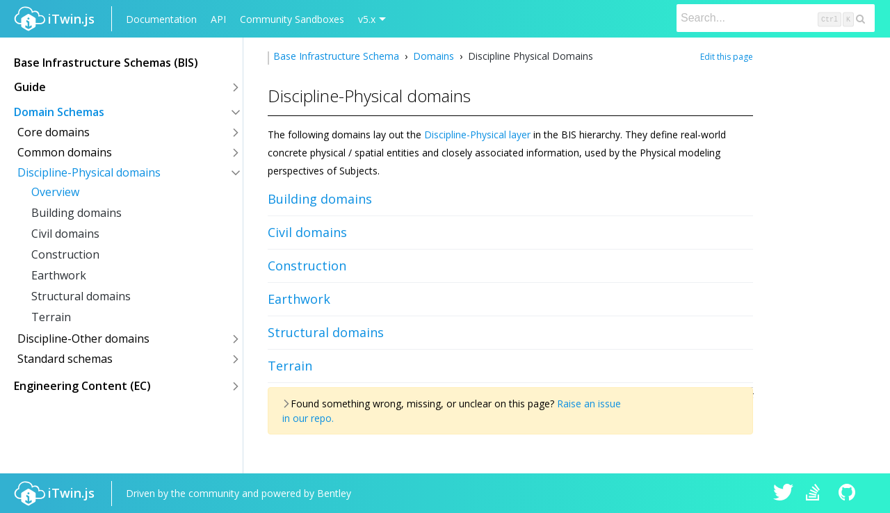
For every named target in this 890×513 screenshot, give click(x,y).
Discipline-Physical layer (477, 134)
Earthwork (58, 275)
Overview (55, 192)
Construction (65, 254)
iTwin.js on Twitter (783, 493)
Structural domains (81, 296)
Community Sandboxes (292, 19)
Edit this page (726, 57)
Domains (433, 56)
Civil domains (65, 233)
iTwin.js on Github (849, 493)
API (218, 19)
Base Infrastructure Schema (337, 56)
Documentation (161, 19)
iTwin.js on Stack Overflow (816, 493)
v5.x (366, 19)
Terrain (51, 317)
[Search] (776, 18)
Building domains (76, 212)
